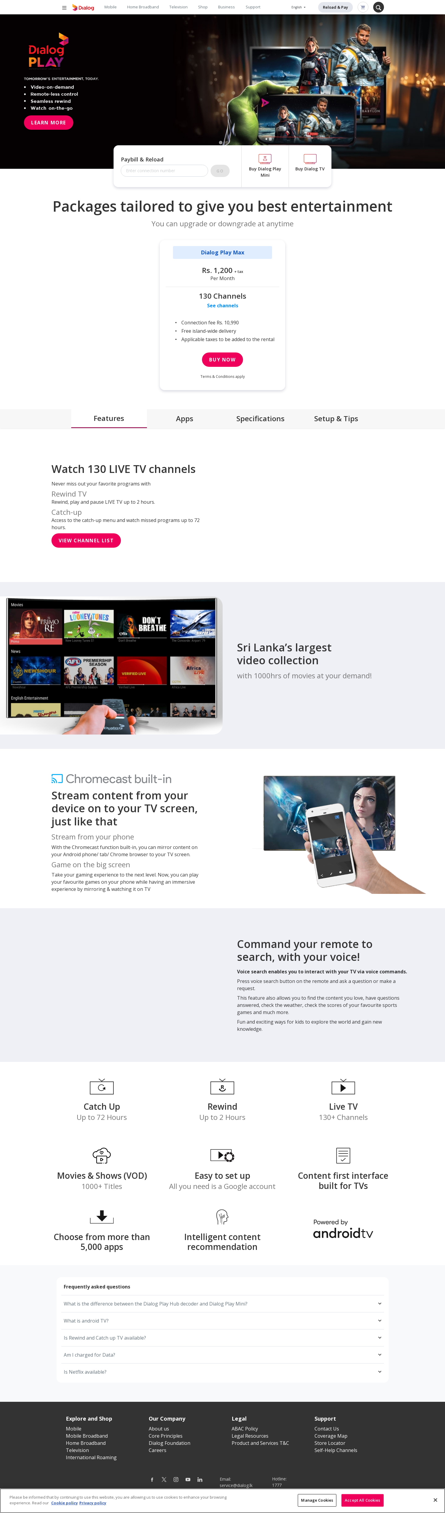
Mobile (110, 7)
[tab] (109, 418)
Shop (203, 7)
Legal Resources (250, 1436)
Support (253, 7)
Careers (157, 1450)
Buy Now (222, 359)
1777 (277, 1485)
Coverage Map (331, 1436)
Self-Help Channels (336, 1450)
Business (226, 7)
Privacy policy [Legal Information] (92, 1503)
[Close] (435, 1499)
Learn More (48, 122)
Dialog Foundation (169, 1443)
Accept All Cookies (362, 1500)
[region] (222, 1500)
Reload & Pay (335, 7)
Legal (239, 1418)
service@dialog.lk (236, 1485)
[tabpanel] (222, 91)
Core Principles (166, 1436)
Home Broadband (143, 7)
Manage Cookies (317, 1500)
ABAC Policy (245, 1428)
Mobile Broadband (87, 1436)
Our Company (167, 1418)
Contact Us (327, 1428)
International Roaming (91, 1457)
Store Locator (330, 1443)
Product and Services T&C (260, 1443)
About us (159, 1428)
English (297, 7)
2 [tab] (227, 143)
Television (178, 7)
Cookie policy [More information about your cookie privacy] (64, 1503)
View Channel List (86, 540)
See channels (222, 305)
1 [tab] (221, 143)
